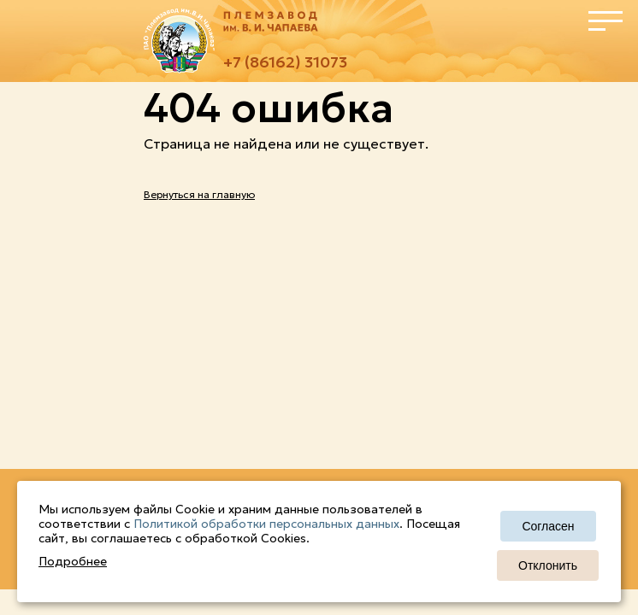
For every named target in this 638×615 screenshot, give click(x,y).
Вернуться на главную (199, 194)
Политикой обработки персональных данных (266, 523)
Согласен (548, 526)
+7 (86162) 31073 (285, 62)
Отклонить (547, 565)
